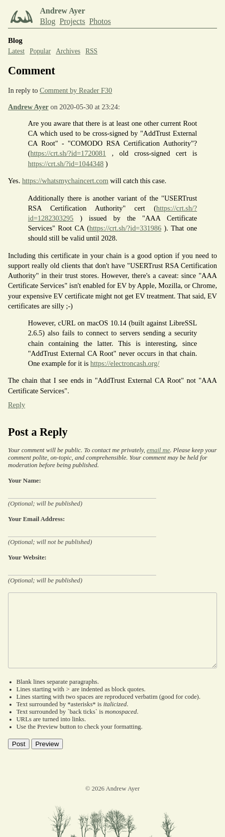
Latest (16, 51)
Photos (100, 21)
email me (158, 450)
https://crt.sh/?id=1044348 (66, 164)
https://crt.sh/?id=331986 (125, 228)
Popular (39, 51)
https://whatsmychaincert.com (65, 181)
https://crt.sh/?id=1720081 (68, 153)
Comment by (76, 90)
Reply (16, 405)
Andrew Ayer (28, 107)
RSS (91, 51)
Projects (72, 21)
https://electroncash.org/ (124, 363)
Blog (47, 21)
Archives (68, 51)
